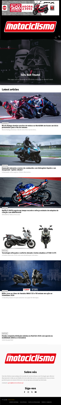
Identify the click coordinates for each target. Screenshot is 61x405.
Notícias (4, 165)
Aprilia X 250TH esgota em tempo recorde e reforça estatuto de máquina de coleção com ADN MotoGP (30, 211)
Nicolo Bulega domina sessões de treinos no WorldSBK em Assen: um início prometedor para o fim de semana (30, 127)
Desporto (5, 123)
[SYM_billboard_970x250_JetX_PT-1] (30, 15)
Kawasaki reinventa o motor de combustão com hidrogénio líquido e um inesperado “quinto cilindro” (29, 169)
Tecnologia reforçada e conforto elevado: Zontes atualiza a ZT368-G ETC (29, 253)
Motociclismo (11, 399)
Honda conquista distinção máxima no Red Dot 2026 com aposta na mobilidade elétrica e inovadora (27, 337)
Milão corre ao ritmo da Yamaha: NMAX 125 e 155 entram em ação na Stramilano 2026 (27, 294)
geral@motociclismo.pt (15, 383)
